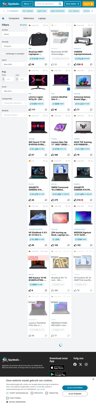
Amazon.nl (77, 48)
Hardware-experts (80, 229)
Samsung (77, 94)
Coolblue (77, 139)
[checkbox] (3, 53)
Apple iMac (41, 11)
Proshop (54, 139)
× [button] (93, 379)
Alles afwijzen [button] (75, 394)
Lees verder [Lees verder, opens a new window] (41, 389)
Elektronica (29, 18)
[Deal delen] (72, 3)
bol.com (31, 184)
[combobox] (15, 102)
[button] (33, 402)
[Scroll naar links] (92, 11)
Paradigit (32, 139)
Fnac (52, 94)
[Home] (3, 18)
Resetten (23, 25)
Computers (13, 11)
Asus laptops (74, 11)
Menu (27, 3)
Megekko (77, 184)
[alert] (48, 391)
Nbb (30, 48)
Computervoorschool (35, 229)
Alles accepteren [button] (74, 388)
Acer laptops (28, 11)
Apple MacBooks (57, 11)
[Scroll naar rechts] (4, 11)
